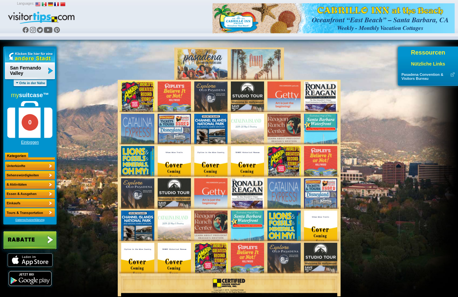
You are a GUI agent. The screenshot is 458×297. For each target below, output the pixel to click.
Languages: (25, 3)
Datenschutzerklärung (30, 220)
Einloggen (30, 142)
